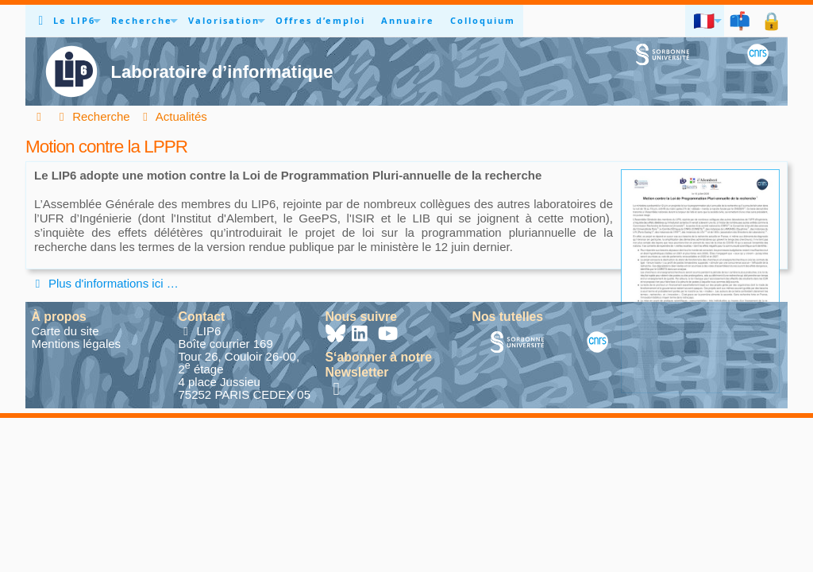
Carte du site (65, 331)
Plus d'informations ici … (104, 283)
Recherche (141, 20)
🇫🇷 (704, 20)
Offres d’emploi (320, 20)
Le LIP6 (74, 20)
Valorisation (224, 20)
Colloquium (482, 20)
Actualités (172, 116)
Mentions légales (76, 343)
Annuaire (407, 20)
